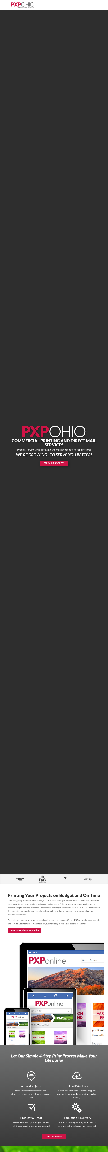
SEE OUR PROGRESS (54, 463)
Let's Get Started (54, 1136)
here (78, 1094)
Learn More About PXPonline (24, 930)
